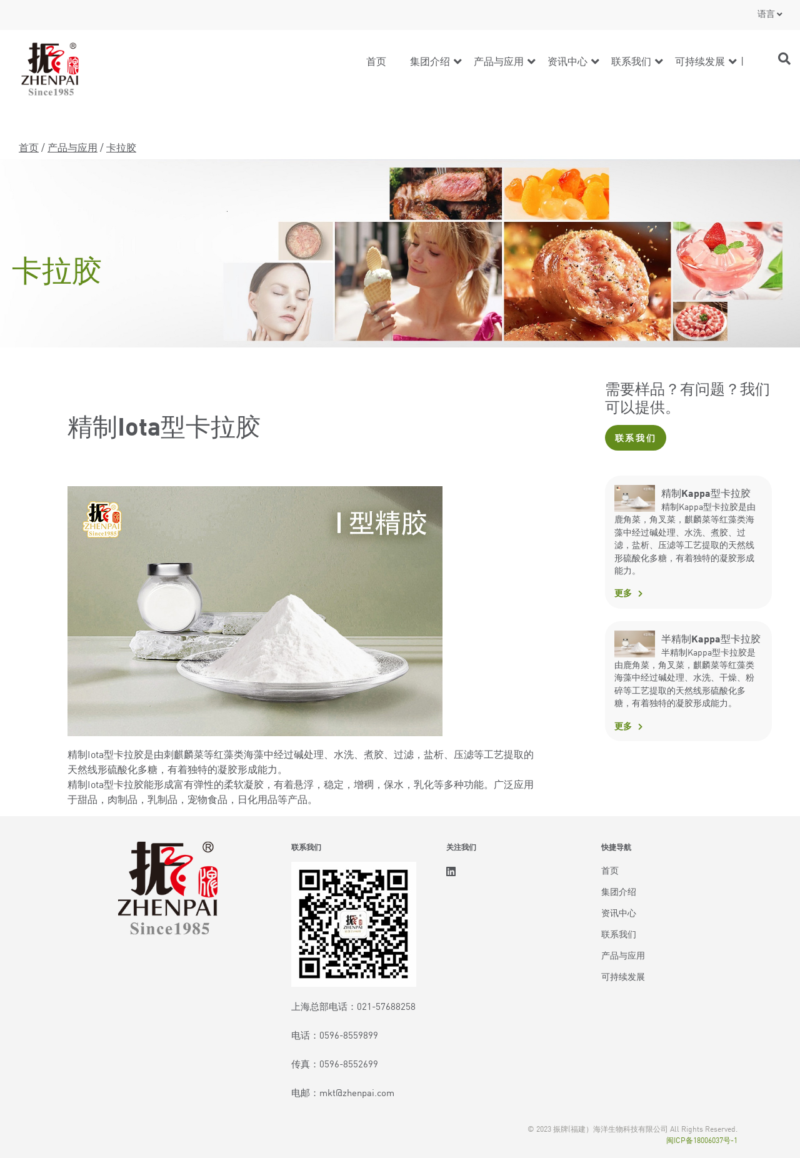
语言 (766, 13)
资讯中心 (568, 60)
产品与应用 (499, 60)
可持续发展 (700, 60)
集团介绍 (430, 60)
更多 (623, 592)
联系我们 (631, 60)
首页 (376, 60)
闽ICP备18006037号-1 (702, 1139)
